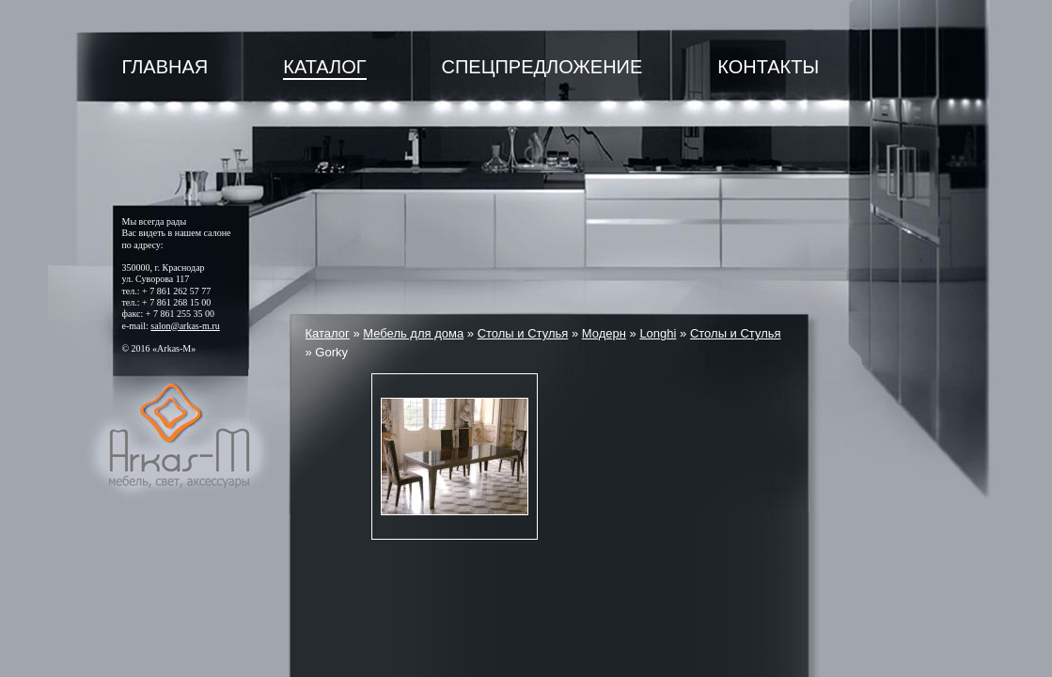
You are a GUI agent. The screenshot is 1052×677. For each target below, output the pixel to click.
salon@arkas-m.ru (184, 326)
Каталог (324, 66)
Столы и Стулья (523, 333)
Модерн (604, 333)
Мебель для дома (413, 333)
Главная (165, 66)
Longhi (657, 333)
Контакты (768, 66)
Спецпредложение (542, 66)
